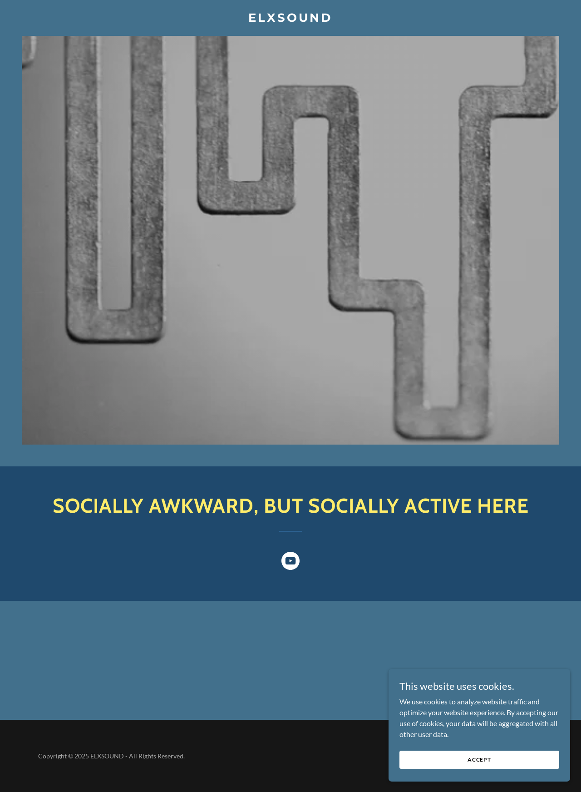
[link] (290, 19)
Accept (479, 759)
